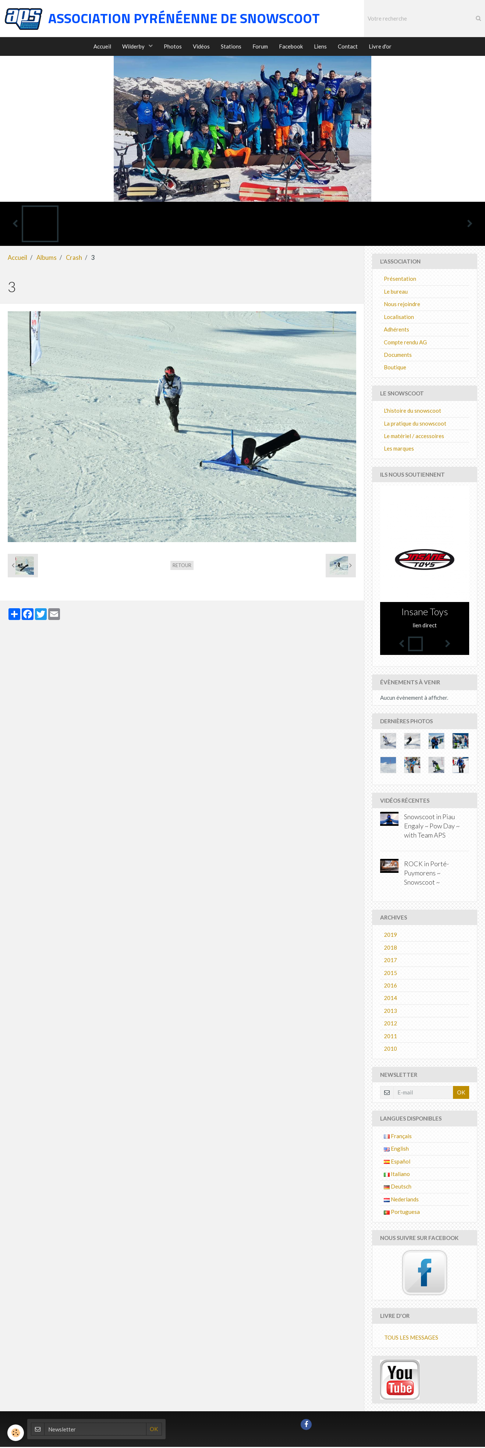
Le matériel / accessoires (414, 437)
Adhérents (396, 330)
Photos (173, 46)
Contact (348, 46)
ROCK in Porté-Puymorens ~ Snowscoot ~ (426, 874)
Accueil (102, 46)
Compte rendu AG (405, 343)
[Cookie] (15, 1432)
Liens (320, 46)
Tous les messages (411, 1338)
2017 (390, 961)
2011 (390, 1037)
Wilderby (134, 46)
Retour (182, 566)
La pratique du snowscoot (415, 424)
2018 (390, 948)
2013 (390, 1011)
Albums (46, 258)
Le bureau (396, 292)
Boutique (395, 368)
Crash (74, 258)
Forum (260, 46)
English (396, 1149)
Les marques (399, 449)
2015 (390, 974)
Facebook (291, 46)
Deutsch (397, 1187)
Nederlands (401, 1200)
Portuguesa (402, 1212)
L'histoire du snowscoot (412, 411)
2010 (390, 1049)
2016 (390, 986)
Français (398, 1137)
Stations (231, 46)
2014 (390, 999)
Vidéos (201, 46)
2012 (390, 1024)
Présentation (400, 279)
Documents (398, 355)
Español (397, 1162)
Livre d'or (380, 46)
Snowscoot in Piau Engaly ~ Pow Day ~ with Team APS (432, 827)
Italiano (397, 1175)
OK (461, 1093)
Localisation (399, 318)
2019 (390, 935)
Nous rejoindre (402, 305)
